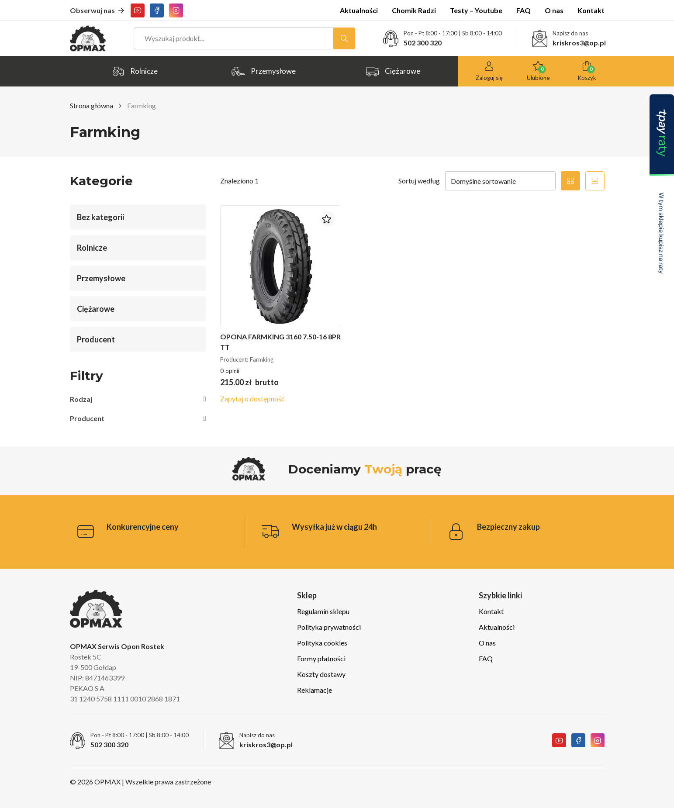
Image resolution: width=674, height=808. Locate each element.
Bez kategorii (100, 217)
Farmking (261, 359)
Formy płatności (321, 658)
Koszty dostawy (321, 674)
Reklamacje (314, 690)
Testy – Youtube (476, 10)
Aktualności (359, 10)
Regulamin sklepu (323, 611)
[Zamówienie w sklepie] (500, 180)
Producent (96, 339)
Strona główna (91, 105)
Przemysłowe (263, 71)
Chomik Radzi (414, 10)
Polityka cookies (322, 643)
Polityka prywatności (329, 627)
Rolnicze (134, 71)
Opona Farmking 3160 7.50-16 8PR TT (280, 341)
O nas (554, 10)
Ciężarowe (392, 71)
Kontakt (591, 10)
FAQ (523, 10)
